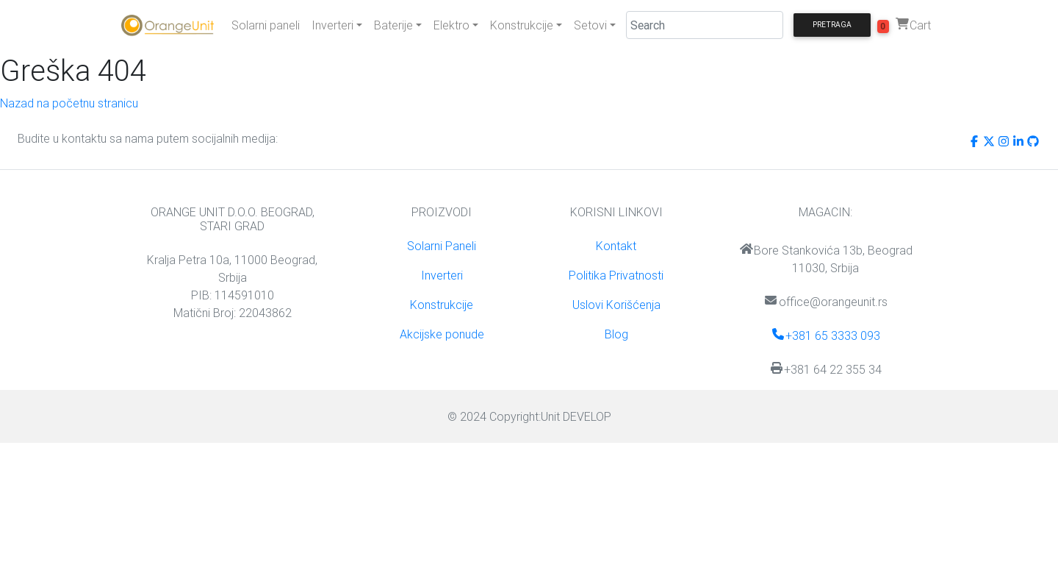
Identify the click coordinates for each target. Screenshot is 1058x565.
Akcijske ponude (442, 334)
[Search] (704, 25)
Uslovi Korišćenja (616, 304)
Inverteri (442, 275)
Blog (616, 334)
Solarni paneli (265, 25)
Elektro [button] (451, 25)
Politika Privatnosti (616, 275)
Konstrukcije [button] (521, 25)
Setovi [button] (590, 25)
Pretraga (832, 24)
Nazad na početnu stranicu (69, 103)
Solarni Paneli (441, 245)
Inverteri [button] (332, 25)
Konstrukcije (441, 304)
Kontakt (616, 245)
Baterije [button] (393, 25)
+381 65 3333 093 (825, 335)
